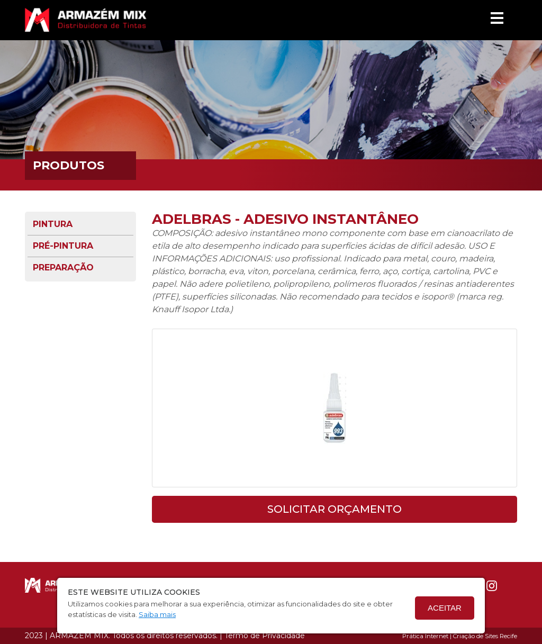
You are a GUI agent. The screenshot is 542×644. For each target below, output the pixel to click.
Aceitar (445, 607)
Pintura (53, 224)
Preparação (63, 267)
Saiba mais (157, 614)
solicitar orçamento (334, 509)
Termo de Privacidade (264, 635)
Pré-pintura (63, 246)
